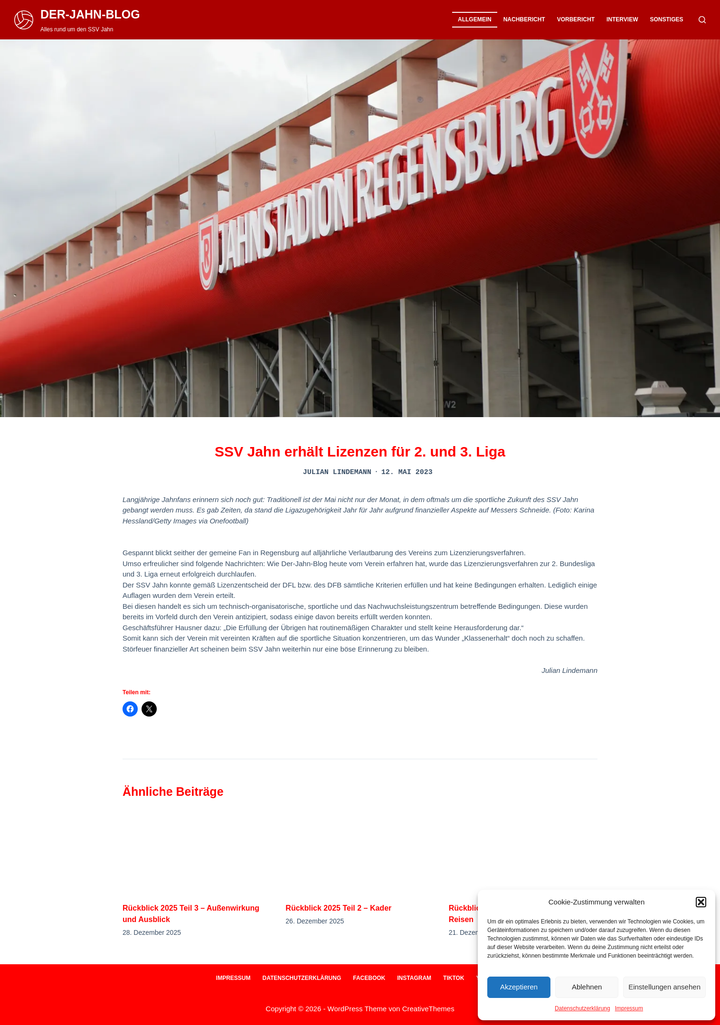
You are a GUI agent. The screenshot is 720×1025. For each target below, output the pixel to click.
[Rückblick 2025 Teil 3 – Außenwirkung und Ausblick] (197, 851)
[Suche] (702, 19)
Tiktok (453, 978)
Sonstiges (666, 19)
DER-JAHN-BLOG (90, 14)
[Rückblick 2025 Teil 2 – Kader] (359, 851)
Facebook (369, 978)
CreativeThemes (428, 1009)
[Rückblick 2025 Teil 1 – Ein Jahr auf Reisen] (523, 851)
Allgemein (475, 19)
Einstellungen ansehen (664, 987)
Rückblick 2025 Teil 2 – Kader (338, 908)
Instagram (414, 978)
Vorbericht (576, 19)
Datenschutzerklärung (582, 1008)
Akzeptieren (519, 987)
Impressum (629, 1008)
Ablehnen (587, 987)
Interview (622, 19)
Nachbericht (524, 19)
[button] (701, 902)
